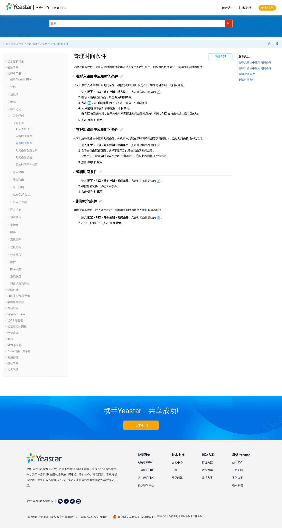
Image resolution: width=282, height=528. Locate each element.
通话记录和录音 (19, 283)
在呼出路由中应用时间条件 (255, 68)
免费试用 (267, 8)
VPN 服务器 (14, 345)
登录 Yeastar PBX (20, 79)
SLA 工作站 (20, 202)
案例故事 (237, 477)
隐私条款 (185, 516)
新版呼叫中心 (146, 485)
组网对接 (12, 289)
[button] (5, 61)
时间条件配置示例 (27, 150)
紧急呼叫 (18, 115)
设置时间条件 (24, 136)
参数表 (226, 8)
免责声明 (173, 516)
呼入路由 (18, 172)
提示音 (14, 224)
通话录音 (15, 217)
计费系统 (12, 332)
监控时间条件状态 (27, 164)
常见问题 (12, 369)
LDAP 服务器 (15, 320)
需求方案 (207, 477)
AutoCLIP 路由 (22, 194)
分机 (13, 86)
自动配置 (12, 308)
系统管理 (15, 239)
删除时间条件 (247, 79)
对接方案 (207, 470)
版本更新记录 (15, 61)
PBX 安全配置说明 (18, 295)
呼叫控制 (32, 43)
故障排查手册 (15, 302)
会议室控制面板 (17, 326)
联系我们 (237, 485)
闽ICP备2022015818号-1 (95, 516)
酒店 (10, 338)
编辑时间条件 (247, 74)
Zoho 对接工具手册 (19, 351)
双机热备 (15, 247)
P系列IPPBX (145, 462)
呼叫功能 (15, 209)
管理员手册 (17, 43)
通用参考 (12, 357)
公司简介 (237, 462)
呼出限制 (18, 187)
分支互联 (15, 254)
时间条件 (45, 43)
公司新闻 (237, 470)
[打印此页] (277, 43)
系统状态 (15, 276)
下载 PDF (220, 56)
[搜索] (229, 23)
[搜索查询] (141, 23)
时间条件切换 (24, 157)
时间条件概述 (24, 128)
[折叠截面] (269, 43)
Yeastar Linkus (16, 314)
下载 (174, 470)
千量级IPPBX (146, 470)
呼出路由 (18, 179)
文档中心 (42, 8)
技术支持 (245, 8)
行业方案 (207, 462)
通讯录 (14, 94)
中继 (13, 102)
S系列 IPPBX (59, 8)
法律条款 (197, 516)
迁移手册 (12, 363)
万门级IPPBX (146, 477)
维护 (13, 262)
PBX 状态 (16, 269)
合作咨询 (141, 425)
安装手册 (12, 67)
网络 (13, 232)
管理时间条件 (60, 43)
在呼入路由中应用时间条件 (255, 62)
